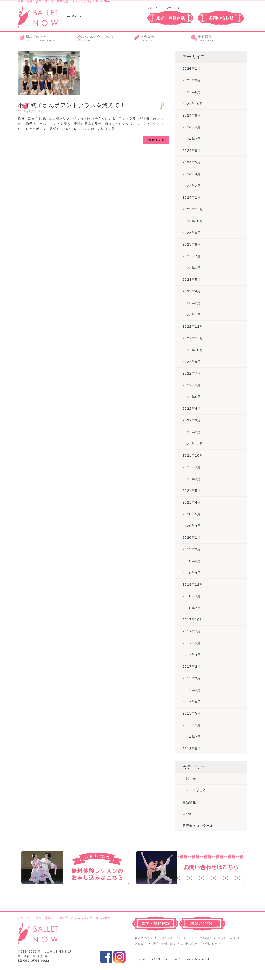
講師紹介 (206, 938)
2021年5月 (191, 491)
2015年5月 (191, 713)
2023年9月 (191, 233)
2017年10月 (192, 620)
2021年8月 (191, 479)
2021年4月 (191, 502)
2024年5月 (191, 162)
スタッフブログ (194, 790)
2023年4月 (191, 291)
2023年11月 (192, 209)
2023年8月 (191, 244)
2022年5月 (191, 397)
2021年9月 (191, 467)
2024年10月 (192, 104)
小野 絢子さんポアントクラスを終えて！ (72, 105)
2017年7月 (191, 631)
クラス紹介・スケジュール (176, 938)
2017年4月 (191, 655)
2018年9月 (191, 596)
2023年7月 (191, 256)
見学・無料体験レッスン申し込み (174, 944)
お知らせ (189, 779)
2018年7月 (191, 608)
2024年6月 (191, 151)
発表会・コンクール (197, 826)
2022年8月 (191, 362)
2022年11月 (192, 338)
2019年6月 (191, 561)
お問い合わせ (212, 944)
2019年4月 (191, 573)
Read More (155, 140)
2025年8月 (191, 80)
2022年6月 (191, 385)
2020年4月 (191, 526)
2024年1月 (191, 197)
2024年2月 (191, 186)
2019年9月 (191, 549)
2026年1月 (191, 68)
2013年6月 (191, 749)
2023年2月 (191, 303)
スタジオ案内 (227, 938)
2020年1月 (191, 537)
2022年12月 (192, 326)
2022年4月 (191, 408)
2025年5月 (191, 92)
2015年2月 (191, 725)
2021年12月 (192, 444)
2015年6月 (191, 702)
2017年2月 (191, 666)
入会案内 (141, 944)
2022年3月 (191, 420)
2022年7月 (191, 373)
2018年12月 (192, 584)
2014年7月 (191, 737)
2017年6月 (191, 643)
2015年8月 (191, 690)
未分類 (187, 814)
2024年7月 (191, 139)
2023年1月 (191, 315)
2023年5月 (191, 280)
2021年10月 (192, 455)
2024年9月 (191, 115)
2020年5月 (191, 514)
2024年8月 (191, 127)
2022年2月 (191, 432)
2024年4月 (191, 174)
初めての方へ (144, 938)
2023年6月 (191, 268)
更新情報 (189, 802)
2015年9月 (191, 678)
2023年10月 (192, 221)
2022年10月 (192, 350)
